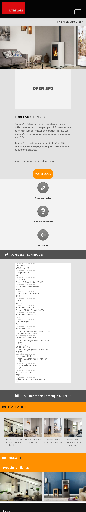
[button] (43, 174)
